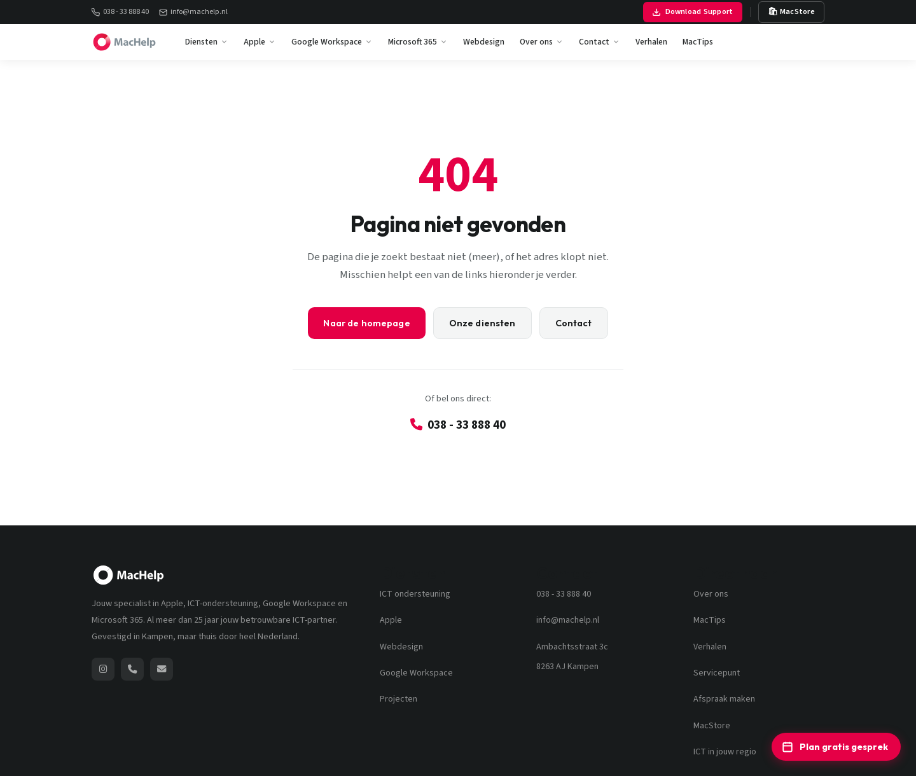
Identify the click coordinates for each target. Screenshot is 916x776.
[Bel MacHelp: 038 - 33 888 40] (132, 669)
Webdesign (483, 42)
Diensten (206, 42)
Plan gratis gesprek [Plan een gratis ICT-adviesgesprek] (835, 746)
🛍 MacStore (791, 11)
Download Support (692, 11)
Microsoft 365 (418, 42)
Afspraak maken (724, 699)
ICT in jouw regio (724, 751)
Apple (260, 42)
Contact (599, 42)
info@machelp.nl (193, 11)
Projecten (398, 699)
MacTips (698, 42)
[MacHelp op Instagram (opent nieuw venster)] (103, 669)
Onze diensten (482, 323)
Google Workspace (332, 42)
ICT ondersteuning (415, 594)
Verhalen (651, 42)
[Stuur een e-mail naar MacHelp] (161, 669)
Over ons (542, 42)
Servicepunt (716, 673)
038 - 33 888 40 (120, 11)
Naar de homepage (366, 323)
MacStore (711, 725)
